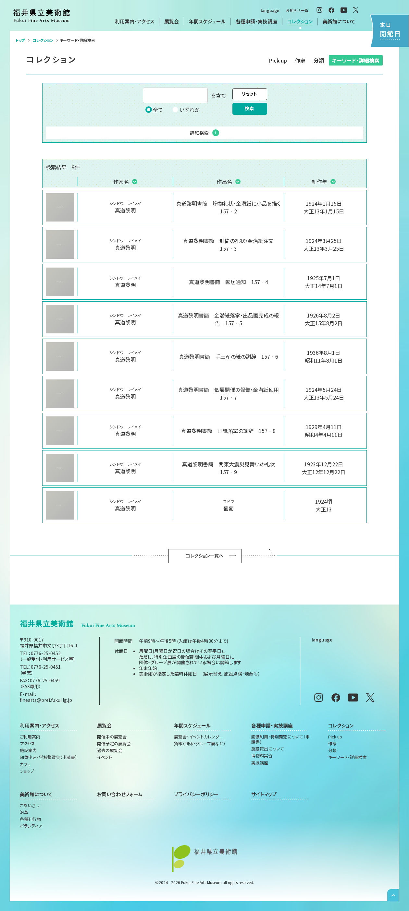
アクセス (27, 743)
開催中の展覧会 (112, 736)
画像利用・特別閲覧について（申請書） (280, 739)
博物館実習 (261, 755)
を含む (184, 95)
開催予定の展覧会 (114, 743)
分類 (319, 60)
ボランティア (31, 826)
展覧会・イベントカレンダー (198, 736)
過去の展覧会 (109, 750)
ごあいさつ (29, 805)
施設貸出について (267, 748)
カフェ (25, 764)
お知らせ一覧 (297, 10)
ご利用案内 (30, 736)
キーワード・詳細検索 (355, 60)
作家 (300, 60)
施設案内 (28, 750)
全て (154, 110)
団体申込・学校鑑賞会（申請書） (48, 757)
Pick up (278, 60)
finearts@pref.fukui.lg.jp (46, 700)
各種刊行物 (30, 819)
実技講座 (259, 762)
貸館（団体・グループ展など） (200, 743)
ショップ (27, 771)
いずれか (185, 110)
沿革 (24, 812)
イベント (104, 757)
